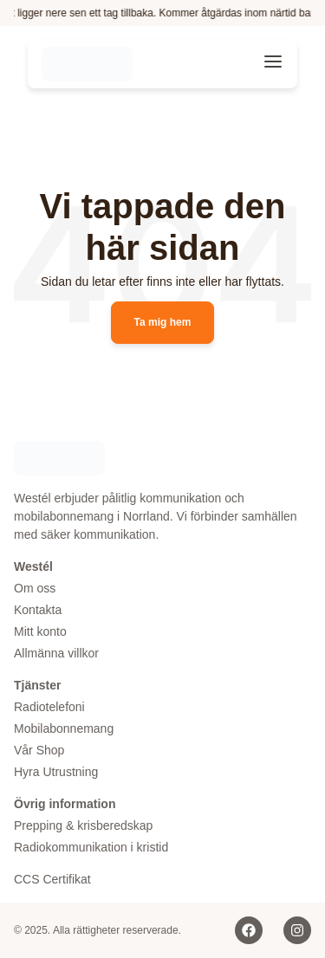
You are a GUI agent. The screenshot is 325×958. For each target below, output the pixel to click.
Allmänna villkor (56, 653)
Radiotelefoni (49, 707)
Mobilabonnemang (64, 728)
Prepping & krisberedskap (83, 825)
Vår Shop (39, 750)
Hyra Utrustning (56, 772)
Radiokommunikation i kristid (91, 847)
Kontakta (38, 610)
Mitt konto (40, 631)
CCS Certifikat (52, 879)
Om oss (34, 588)
